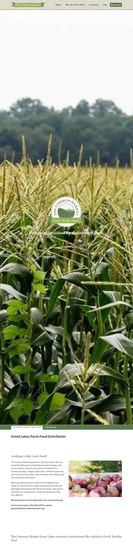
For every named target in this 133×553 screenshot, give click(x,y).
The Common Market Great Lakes (27, 427)
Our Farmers (50, 427)
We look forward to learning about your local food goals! (37, 500)
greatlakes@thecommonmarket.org (27, 508)
